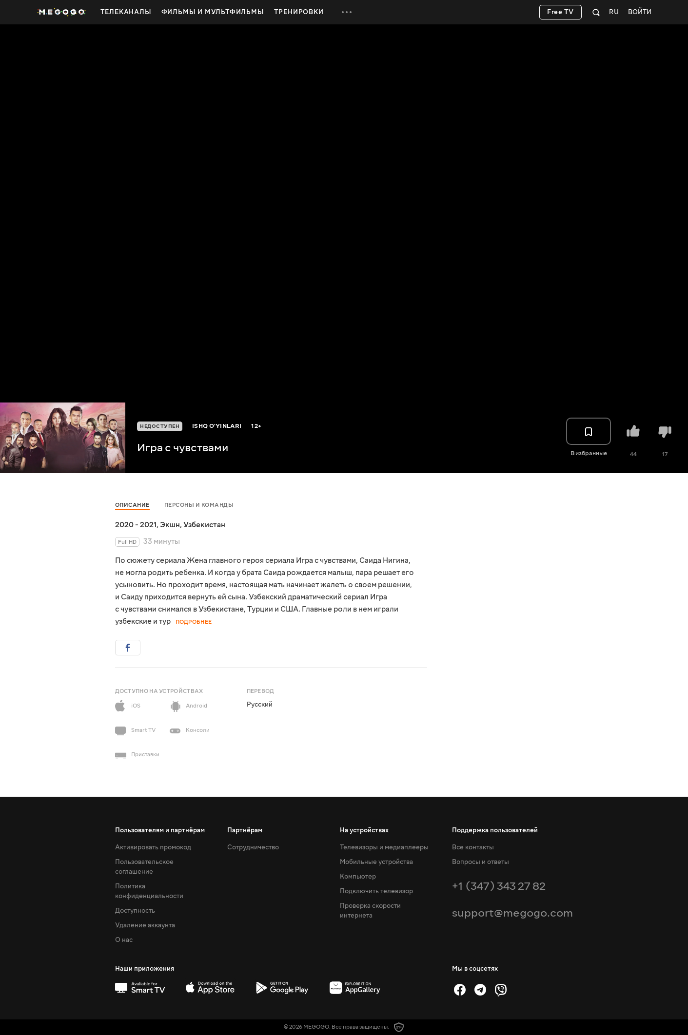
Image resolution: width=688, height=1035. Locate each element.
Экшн (170, 525)
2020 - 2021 (136, 525)
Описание (132, 505)
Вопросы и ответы (480, 862)
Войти (639, 12)
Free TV (560, 12)
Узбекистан (204, 525)
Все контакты (473, 847)
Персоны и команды (199, 505)
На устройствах (364, 830)
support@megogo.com (512, 912)
